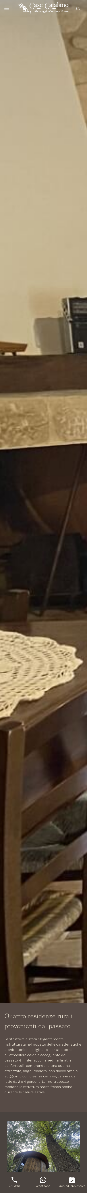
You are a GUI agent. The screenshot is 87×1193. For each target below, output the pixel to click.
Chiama (14, 1185)
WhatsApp (43, 1186)
